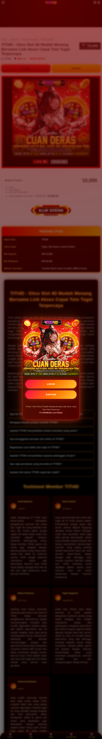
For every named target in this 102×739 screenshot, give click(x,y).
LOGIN (51, 384)
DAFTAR (51, 394)
